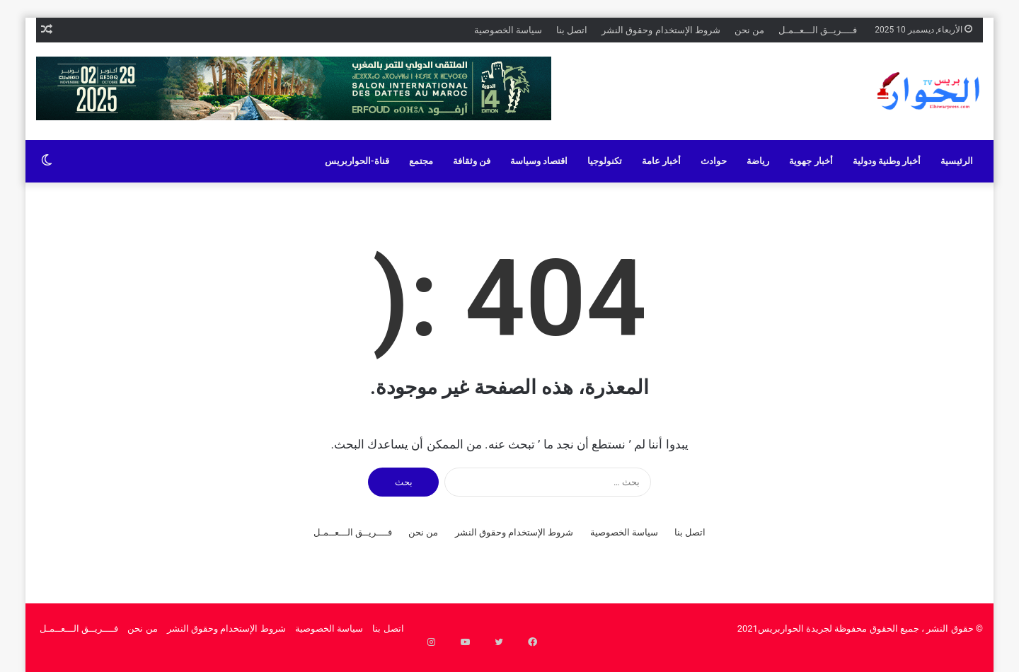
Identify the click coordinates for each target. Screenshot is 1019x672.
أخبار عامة (661, 161)
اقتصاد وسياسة (539, 161)
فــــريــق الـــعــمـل (817, 30)
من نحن (749, 30)
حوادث (714, 161)
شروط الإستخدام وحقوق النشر (660, 30)
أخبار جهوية (810, 161)
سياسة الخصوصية (508, 30)
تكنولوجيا (604, 161)
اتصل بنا (571, 30)
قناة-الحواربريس (357, 161)
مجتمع (421, 161)
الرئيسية (956, 161)
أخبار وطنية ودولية (887, 161)
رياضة (758, 161)
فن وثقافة (471, 161)
